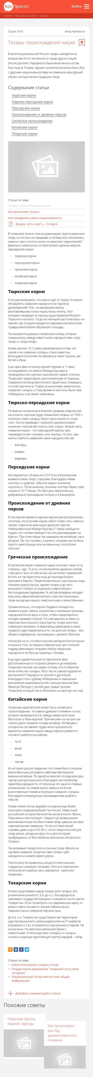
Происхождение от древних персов (39, 114)
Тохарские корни (24, 133)
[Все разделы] (86, 6)
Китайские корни (24, 127)
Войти (76, 6)
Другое (44, 15)
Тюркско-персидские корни (32, 102)
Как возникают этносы (23, 212)
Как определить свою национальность (35, 218)
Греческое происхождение (32, 121)
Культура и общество (26, 15)
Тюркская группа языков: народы (21, 1021)
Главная (8, 15)
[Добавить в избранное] (82, 42)
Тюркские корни (24, 95)
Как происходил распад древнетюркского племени (65, 1026)
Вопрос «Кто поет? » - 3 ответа (37, 224)
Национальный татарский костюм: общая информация (41, 979)
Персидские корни (26, 108)
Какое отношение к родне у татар (35, 965)
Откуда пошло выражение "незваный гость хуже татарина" (45, 971)
